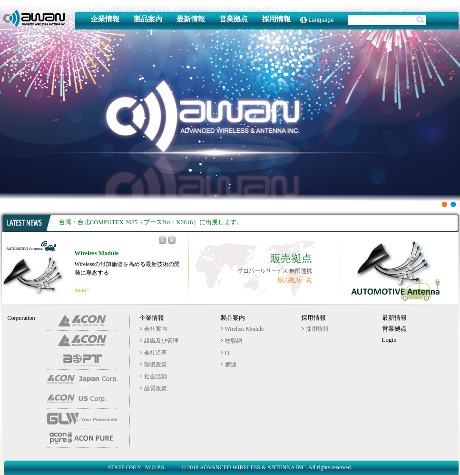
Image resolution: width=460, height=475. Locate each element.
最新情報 (190, 19)
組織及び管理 (159, 340)
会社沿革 (153, 352)
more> (82, 290)
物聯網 (231, 340)
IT (225, 352)
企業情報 (105, 19)
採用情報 (276, 19)
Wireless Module (242, 329)
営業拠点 (233, 19)
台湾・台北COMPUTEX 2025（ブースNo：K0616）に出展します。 (151, 222)
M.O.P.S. (155, 467)
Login (389, 339)
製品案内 (148, 19)
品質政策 (153, 388)
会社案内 (153, 329)
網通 (228, 364)
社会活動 (153, 376)
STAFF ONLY (124, 467)
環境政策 (153, 364)
